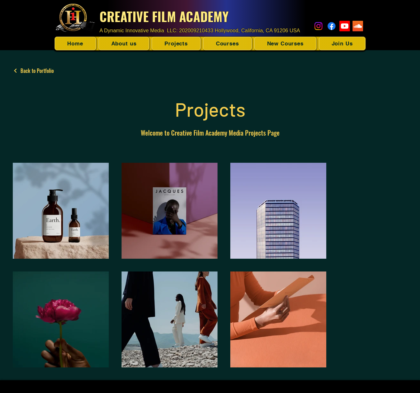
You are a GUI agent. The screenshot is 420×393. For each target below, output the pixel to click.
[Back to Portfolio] (33, 70)
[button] (176, 43)
